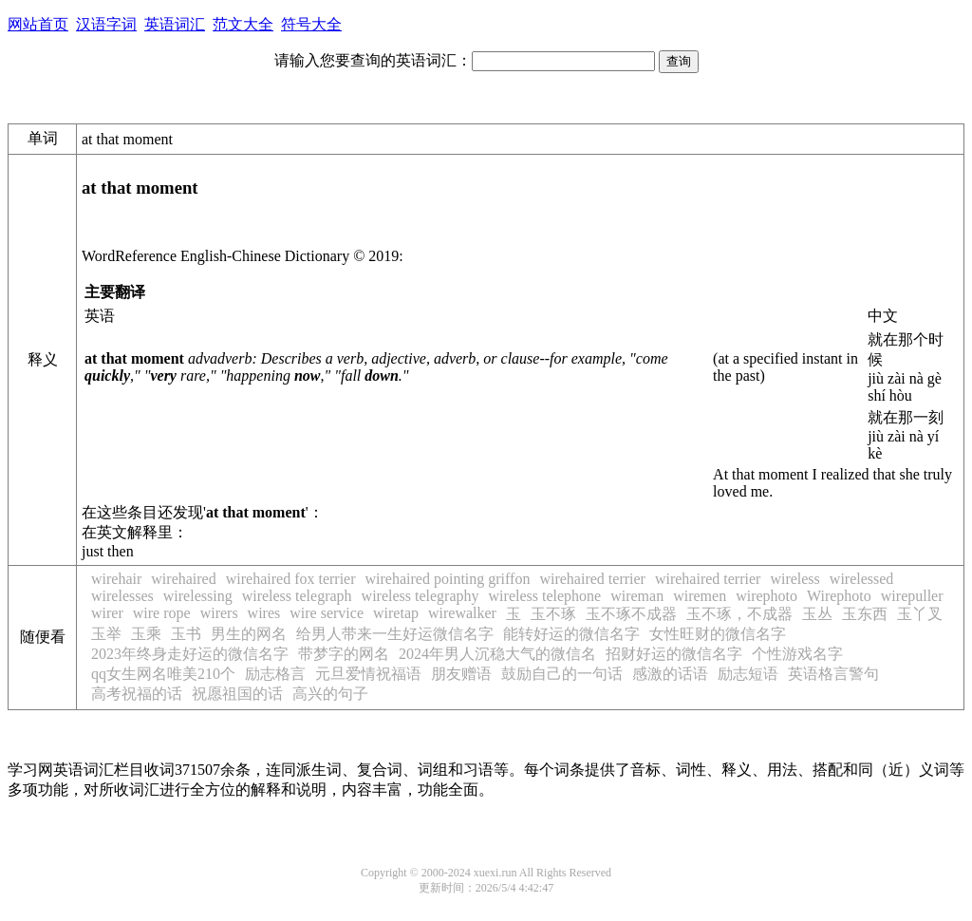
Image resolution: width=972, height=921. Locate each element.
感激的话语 (670, 674)
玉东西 (865, 614)
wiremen (699, 596)
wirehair (116, 579)
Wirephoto (839, 596)
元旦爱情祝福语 (368, 674)
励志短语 (748, 674)
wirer (107, 613)
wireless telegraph (297, 596)
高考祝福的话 (136, 694)
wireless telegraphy (420, 596)
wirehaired (183, 579)
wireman (637, 596)
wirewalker (462, 613)
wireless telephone (545, 596)
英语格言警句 (833, 674)
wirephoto (766, 596)
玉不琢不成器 (631, 614)
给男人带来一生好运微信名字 (395, 634)
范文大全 (243, 24)
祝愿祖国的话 (237, 694)
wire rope (162, 613)
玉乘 (146, 634)
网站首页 (38, 24)
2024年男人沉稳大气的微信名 (497, 654)
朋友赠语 (461, 674)
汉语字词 (106, 24)
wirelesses (122, 596)
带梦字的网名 (343, 654)
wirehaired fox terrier (291, 579)
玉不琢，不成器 (739, 614)
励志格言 (275, 674)
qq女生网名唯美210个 (163, 674)
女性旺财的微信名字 (717, 634)
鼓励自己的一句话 (562, 674)
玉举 (106, 634)
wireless (794, 579)
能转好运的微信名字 (571, 634)
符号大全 (311, 24)
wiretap (396, 613)
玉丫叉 (920, 614)
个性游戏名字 (797, 654)
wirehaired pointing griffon (448, 579)
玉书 (186, 634)
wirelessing (198, 596)
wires (264, 613)
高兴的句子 (330, 694)
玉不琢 (553, 614)
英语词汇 (174, 24)
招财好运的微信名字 (674, 654)
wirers (219, 613)
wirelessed (862, 579)
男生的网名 (249, 634)
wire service (327, 613)
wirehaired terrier (592, 579)
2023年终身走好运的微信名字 (190, 654)
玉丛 (817, 614)
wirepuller (912, 596)
